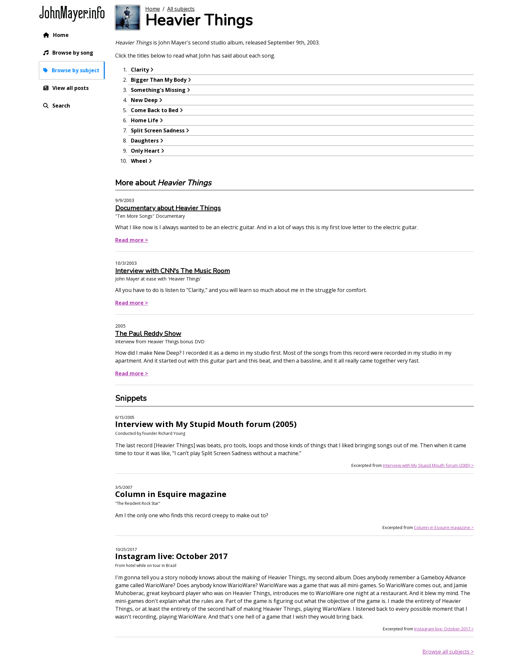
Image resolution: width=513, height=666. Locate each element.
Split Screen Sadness (158, 130)
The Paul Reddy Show (148, 333)
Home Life (144, 120)
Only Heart (145, 150)
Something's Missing (158, 90)
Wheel (139, 160)
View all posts (70, 88)
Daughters (145, 140)
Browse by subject (75, 70)
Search (61, 105)
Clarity (140, 69)
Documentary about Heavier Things (168, 208)
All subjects (181, 8)
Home (61, 35)
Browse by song (72, 52)
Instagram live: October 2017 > (444, 629)
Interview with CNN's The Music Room (172, 270)
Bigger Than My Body (158, 79)
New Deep (144, 100)
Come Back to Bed (154, 110)
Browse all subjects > (448, 651)
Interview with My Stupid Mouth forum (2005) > (428, 465)
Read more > (131, 240)
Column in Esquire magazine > (444, 527)
